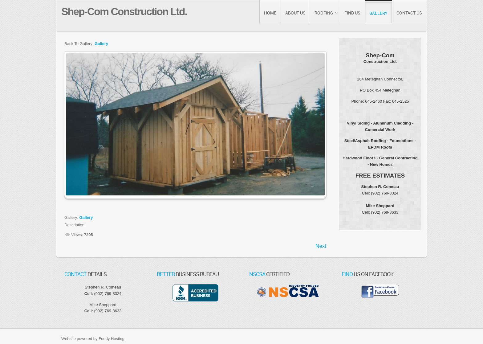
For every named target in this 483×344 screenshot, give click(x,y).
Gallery (101, 43)
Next (320, 246)
